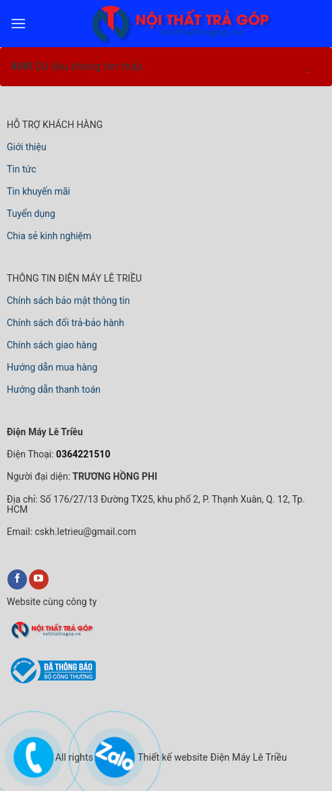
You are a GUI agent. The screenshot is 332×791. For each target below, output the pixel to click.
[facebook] (17, 579)
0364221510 (82, 454)
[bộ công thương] (51, 681)
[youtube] (39, 579)
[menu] (18, 23)
